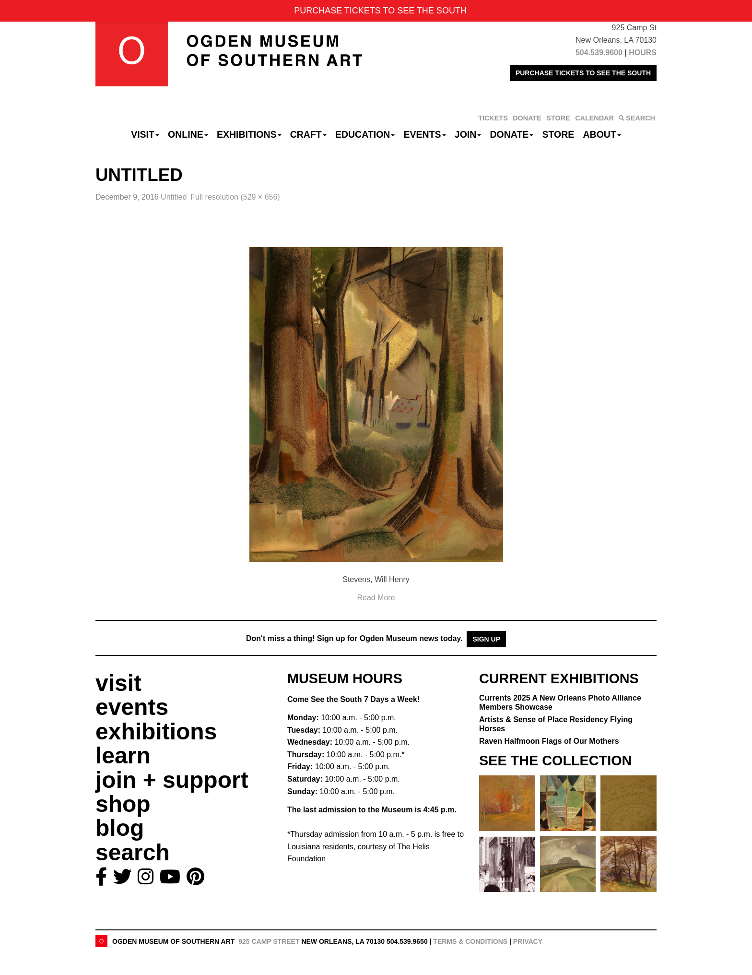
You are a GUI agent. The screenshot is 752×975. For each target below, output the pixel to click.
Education (365, 134)
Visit (145, 134)
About (602, 134)
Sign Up (486, 639)
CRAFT (308, 134)
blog (119, 828)
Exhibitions (249, 134)
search (132, 852)
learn (123, 755)
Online (188, 134)
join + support (171, 780)
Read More (376, 598)
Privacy (527, 941)
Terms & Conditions (470, 941)
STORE (558, 118)
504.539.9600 (599, 52)
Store (558, 134)
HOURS (643, 52)
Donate (511, 134)
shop (123, 804)
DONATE (527, 118)
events (131, 707)
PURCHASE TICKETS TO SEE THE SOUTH (583, 73)
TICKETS (493, 118)
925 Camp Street (268, 941)
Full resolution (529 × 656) (235, 197)
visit (118, 683)
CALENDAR (594, 118)
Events (425, 134)
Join (468, 134)
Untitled (174, 197)
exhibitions (156, 731)
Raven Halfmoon (549, 741)
